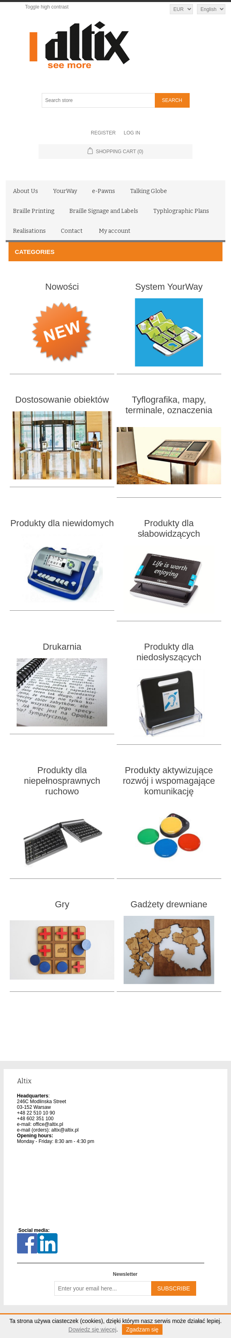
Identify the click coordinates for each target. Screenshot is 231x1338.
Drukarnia (62, 647)
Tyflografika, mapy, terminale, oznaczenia (169, 405)
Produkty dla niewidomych (62, 523)
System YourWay (169, 287)
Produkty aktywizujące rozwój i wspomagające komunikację (169, 780)
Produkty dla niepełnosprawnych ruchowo (62, 780)
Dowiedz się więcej (92, 1329)
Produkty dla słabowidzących (169, 528)
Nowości (62, 287)
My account (114, 231)
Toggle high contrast (46, 7)
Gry (62, 904)
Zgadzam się (142, 1329)
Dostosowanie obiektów (62, 400)
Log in (132, 133)
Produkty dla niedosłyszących (169, 652)
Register (103, 133)
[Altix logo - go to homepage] (116, 45)
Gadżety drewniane (168, 904)
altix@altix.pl (65, 1130)
